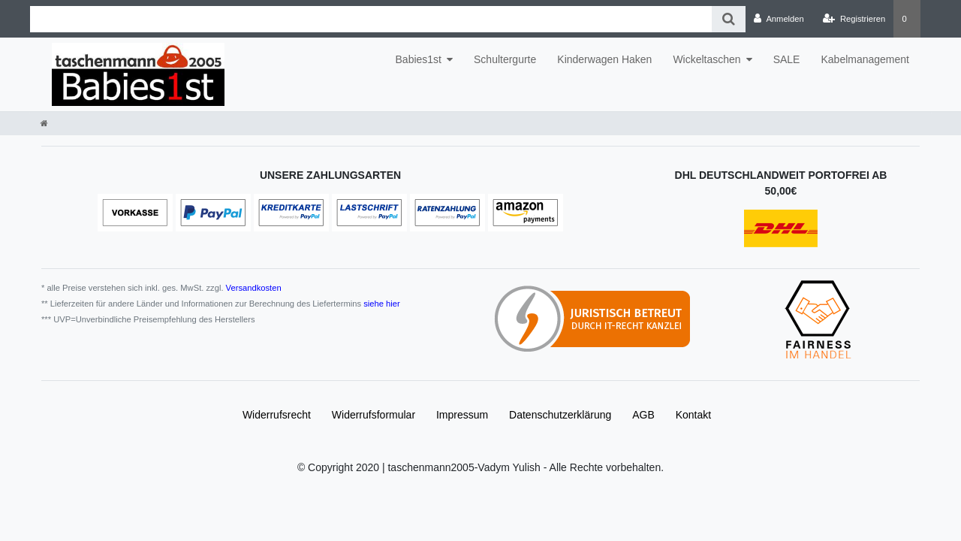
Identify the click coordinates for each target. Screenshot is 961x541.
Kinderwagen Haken (604, 59)
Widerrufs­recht (277, 415)
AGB (643, 415)
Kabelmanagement (865, 59)
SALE (786, 59)
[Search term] (371, 19)
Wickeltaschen (706, 59)
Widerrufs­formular (373, 415)
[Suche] (729, 19)
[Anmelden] (779, 19)
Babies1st (418, 59)
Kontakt (693, 415)
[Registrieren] (854, 19)
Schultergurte (505, 59)
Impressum (462, 415)
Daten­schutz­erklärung (560, 415)
